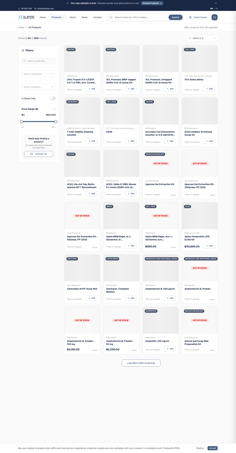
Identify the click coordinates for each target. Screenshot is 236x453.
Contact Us (38, 153)
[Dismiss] (216, 3)
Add (91, 89)
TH (216, 8)
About (73, 17)
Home (43, 17)
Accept (212, 448)
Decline (200, 448)
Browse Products (152, 3)
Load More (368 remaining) (141, 363)
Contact (97, 17)
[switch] (52, 98)
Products (58, 17)
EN (211, 8)
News (85, 17)
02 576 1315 (25, 8)
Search (175, 17)
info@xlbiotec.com (44, 8)
